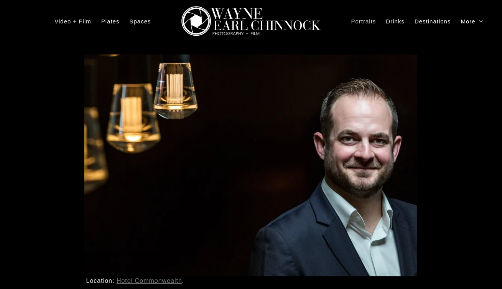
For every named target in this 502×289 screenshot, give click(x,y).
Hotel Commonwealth (149, 280)
